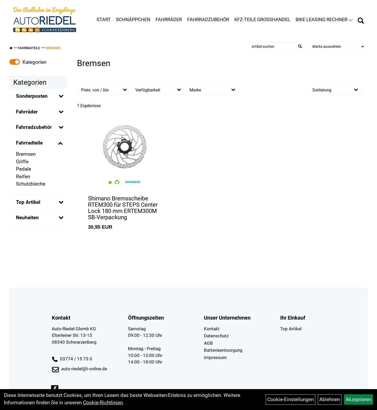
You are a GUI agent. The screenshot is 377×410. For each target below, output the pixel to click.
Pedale (23, 169)
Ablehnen (329, 399)
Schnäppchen (133, 19)
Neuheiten (27, 218)
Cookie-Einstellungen (290, 399)
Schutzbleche (30, 184)
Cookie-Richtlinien (103, 403)
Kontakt (212, 328)
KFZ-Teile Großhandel (262, 19)
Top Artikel (28, 202)
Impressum (215, 357)
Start (104, 19)
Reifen (23, 177)
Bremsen (53, 48)
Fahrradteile (29, 48)
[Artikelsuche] (361, 21)
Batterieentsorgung (223, 350)
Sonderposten (32, 96)
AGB (208, 343)
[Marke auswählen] (336, 46)
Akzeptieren (359, 399)
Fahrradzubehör (208, 19)
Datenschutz (216, 335)
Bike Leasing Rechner (324, 19)
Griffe (22, 162)
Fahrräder (169, 19)
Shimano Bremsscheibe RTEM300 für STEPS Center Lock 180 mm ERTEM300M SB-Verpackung (123, 208)
